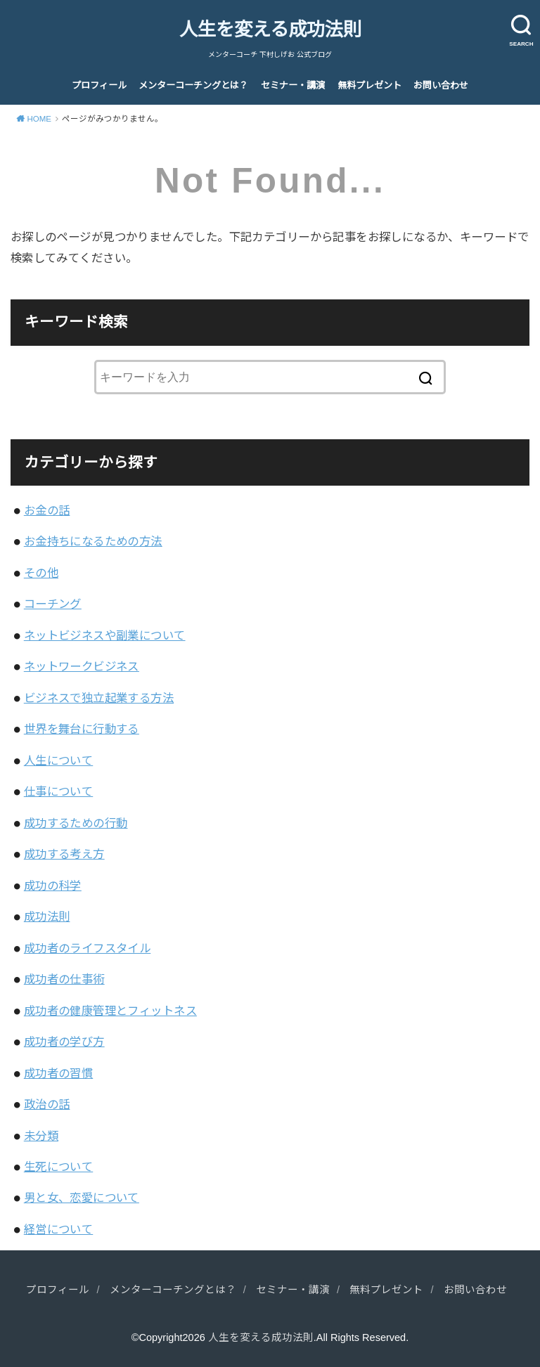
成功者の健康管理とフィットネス (110, 1010)
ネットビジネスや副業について (105, 635)
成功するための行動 (76, 823)
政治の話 (47, 1104)
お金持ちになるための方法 (93, 541)
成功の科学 (53, 885)
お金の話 (47, 510)
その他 (41, 572)
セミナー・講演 (293, 85)
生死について (58, 1166)
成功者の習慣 (58, 1073)
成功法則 (47, 916)
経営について (58, 1229)
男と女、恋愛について (81, 1197)
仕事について (58, 791)
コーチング (53, 603)
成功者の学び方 (64, 1041)
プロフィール (99, 85)
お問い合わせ (440, 85)
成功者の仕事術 (64, 979)
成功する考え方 (64, 854)
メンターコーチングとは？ (193, 85)
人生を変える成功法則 (270, 29)
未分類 (41, 1135)
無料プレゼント (369, 85)
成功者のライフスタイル (87, 948)
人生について (58, 760)
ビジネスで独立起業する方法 (99, 698)
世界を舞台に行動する (81, 729)
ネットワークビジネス (81, 666)
